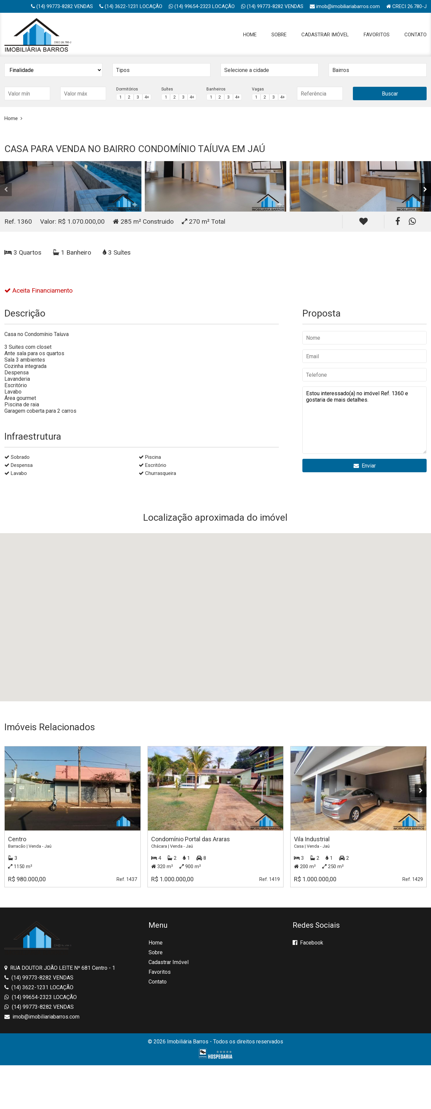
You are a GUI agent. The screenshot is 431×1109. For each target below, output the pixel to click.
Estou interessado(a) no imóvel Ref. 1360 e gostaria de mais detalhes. (364, 420)
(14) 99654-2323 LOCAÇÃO (202, 6)
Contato (415, 35)
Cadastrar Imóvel (325, 35)
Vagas (258, 89)
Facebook (308, 942)
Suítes (167, 89)
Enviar (365, 466)
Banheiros (216, 89)
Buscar (390, 93)
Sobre (279, 35)
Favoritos (377, 35)
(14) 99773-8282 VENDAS (62, 6)
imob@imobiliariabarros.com (345, 6)
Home (250, 35)
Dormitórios (127, 89)
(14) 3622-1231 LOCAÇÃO (130, 6)
